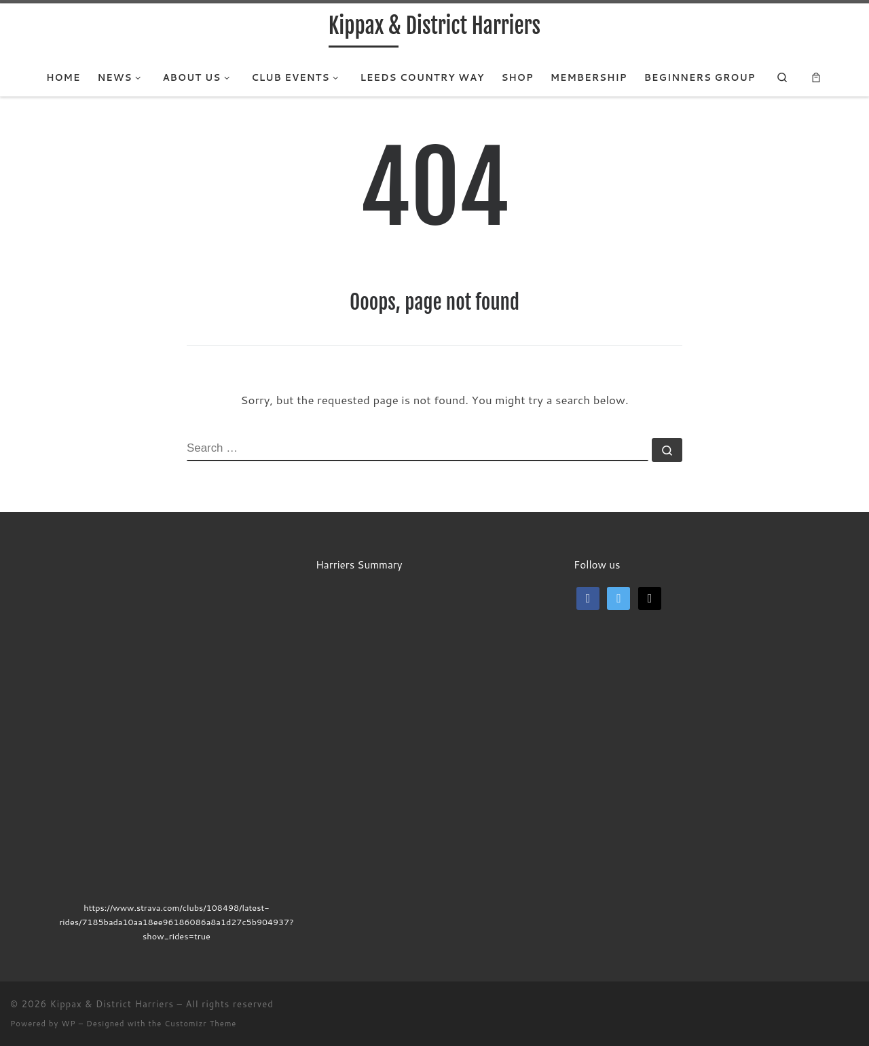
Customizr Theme (200, 1023)
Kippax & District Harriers (112, 1004)
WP (68, 1023)
